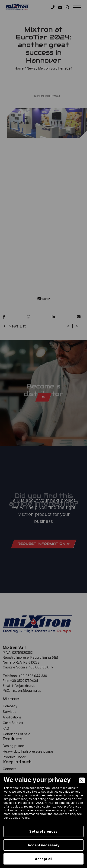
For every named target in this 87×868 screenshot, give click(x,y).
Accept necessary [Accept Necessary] (43, 845)
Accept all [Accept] (43, 859)
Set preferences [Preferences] (43, 831)
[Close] (82, 780)
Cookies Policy (19, 817)
